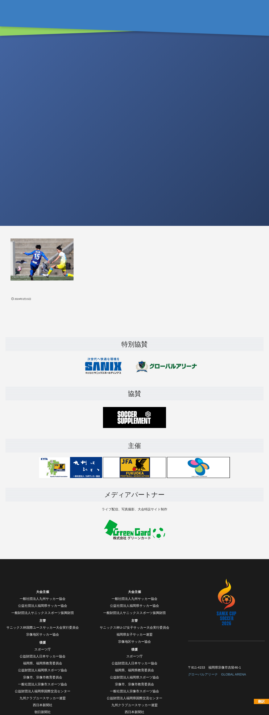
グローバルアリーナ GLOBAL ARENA (217, 674)
